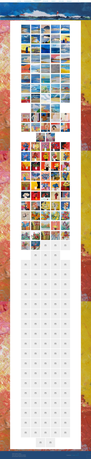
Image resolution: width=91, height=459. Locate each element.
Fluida (72, 455)
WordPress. (77, 455)
